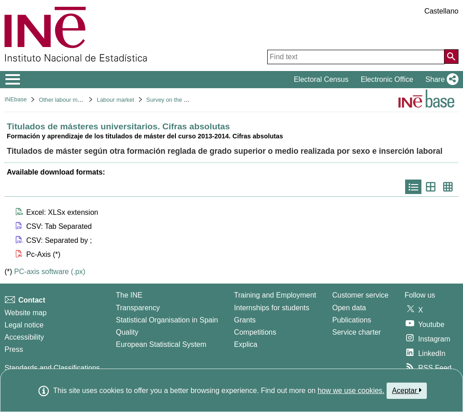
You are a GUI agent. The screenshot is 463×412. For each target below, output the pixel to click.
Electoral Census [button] (321, 79)
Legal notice (24, 325)
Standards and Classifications (52, 368)
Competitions (255, 332)
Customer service (360, 295)
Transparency (138, 308)
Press (14, 349)
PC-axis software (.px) (49, 271)
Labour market (115, 99)
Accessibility (24, 337)
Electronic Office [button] (387, 79)
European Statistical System (161, 344)
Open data (349, 308)
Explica (246, 344)
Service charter (356, 332)
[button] (440, 79)
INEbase (16, 99)
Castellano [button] (441, 11)
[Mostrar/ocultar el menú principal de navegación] (13, 79)
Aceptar (406, 390)
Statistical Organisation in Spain (167, 320)
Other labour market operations (79, 99)
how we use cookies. (350, 390)
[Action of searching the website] (451, 56)
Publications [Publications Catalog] (351, 320)
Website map (26, 313)
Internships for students (271, 308)
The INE (129, 295)
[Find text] (355, 57)
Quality (127, 332)
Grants (245, 320)
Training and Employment (275, 295)
